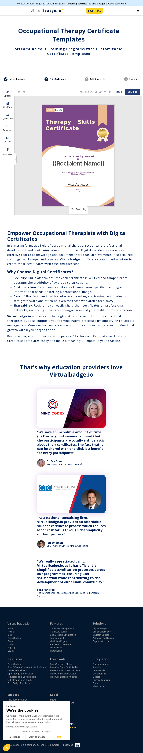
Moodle (96, 677)
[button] (138, 10)
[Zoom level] (78, 209)
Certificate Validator (17, 670)
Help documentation (17, 699)
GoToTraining (99, 673)
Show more (98, 686)
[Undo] (19, 92)
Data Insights (56, 647)
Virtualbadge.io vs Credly (19, 680)
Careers (11, 641)
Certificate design (58, 631)
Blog (9, 635)
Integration (101, 659)
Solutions (99, 623)
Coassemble (99, 670)
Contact (11, 644)
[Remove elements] (105, 92)
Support (13, 695)
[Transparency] (96, 92)
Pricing (10, 631)
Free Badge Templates (18, 683)
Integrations (56, 650)
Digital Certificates (102, 631)
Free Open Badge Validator (63, 677)
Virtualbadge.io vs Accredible (21, 677)
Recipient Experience (60, 644)
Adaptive (97, 667)
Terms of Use (57, 706)
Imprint (53, 699)
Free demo (16, 706)
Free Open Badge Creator (63, 673)
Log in (10, 650)
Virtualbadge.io (18, 623)
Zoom (95, 683)
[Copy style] (109, 92)
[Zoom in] (84, 209)
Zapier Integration (101, 664)
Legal (54, 695)
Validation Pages (58, 641)
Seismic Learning (101, 680)
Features (56, 623)
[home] (47, 11)
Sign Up (11, 647)
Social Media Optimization (63, 635)
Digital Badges (100, 628)
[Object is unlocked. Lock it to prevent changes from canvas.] (100, 92)
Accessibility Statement (62, 702)
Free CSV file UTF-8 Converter (65, 670)
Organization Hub (101, 641)
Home (10, 628)
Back (119, 92)
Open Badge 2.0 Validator (20, 673)
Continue (132, 92)
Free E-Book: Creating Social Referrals (26, 667)
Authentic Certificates (103, 638)
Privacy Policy (57, 709)
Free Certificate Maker (61, 664)
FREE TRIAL (94, 10)
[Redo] (24, 92)
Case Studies (14, 638)
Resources (14, 659)
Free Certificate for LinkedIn (64, 667)
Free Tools (57, 659)
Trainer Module (57, 638)
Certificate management (62, 628)
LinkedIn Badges (101, 635)
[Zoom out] (72, 209)
